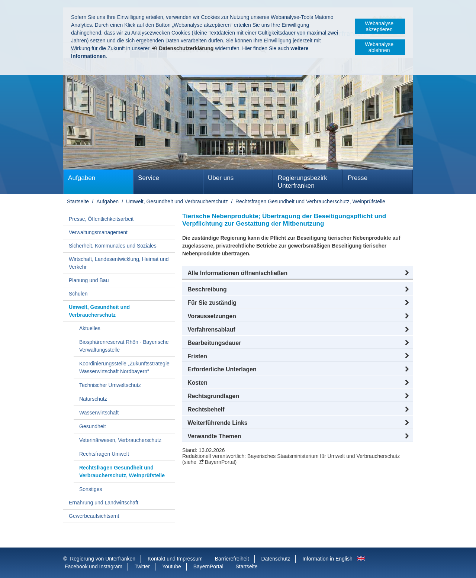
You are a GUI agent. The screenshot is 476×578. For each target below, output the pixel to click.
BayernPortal (220, 462)
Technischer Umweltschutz (110, 385)
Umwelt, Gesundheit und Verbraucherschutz (177, 201)
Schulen (78, 294)
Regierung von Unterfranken (102, 559)
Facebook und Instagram (93, 566)
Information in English (327, 559)
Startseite (78, 201)
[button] (297, 273)
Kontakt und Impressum (175, 559)
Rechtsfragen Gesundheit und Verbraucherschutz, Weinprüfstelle (310, 201)
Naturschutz (93, 399)
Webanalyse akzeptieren (379, 26)
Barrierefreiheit (232, 559)
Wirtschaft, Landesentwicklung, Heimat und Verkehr (118, 263)
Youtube (171, 566)
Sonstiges (90, 489)
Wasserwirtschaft (99, 413)
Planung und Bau (89, 280)
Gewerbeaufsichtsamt (94, 516)
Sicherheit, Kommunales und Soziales (113, 246)
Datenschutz (275, 559)
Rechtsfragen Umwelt (104, 454)
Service (148, 177)
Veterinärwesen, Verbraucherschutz (120, 440)
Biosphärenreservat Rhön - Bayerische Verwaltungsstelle (123, 346)
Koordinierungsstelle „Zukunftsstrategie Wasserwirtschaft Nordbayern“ (124, 367)
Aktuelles (89, 328)
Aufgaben (81, 177)
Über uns (221, 177)
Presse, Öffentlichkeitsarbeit (101, 219)
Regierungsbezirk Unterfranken (302, 181)
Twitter (142, 566)
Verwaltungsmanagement (98, 232)
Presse (357, 177)
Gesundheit (92, 426)
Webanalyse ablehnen (379, 47)
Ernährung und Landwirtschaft (103, 503)
